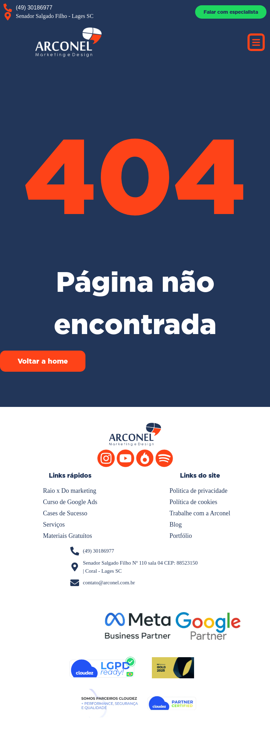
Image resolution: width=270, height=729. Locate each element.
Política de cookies (193, 501)
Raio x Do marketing (69, 490)
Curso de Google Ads (70, 501)
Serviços (54, 524)
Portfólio (180, 535)
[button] (256, 42)
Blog (175, 524)
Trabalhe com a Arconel (199, 513)
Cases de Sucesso (65, 513)
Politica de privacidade (198, 490)
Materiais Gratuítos (67, 535)
